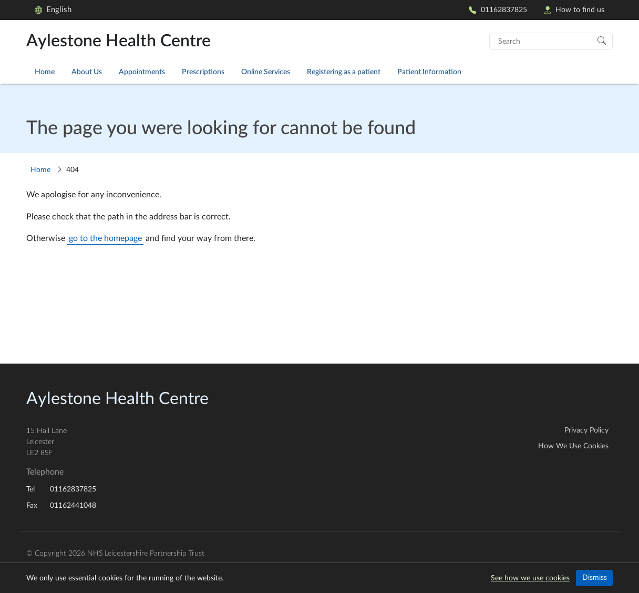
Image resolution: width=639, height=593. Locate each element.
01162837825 (498, 10)
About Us (86, 72)
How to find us (574, 10)
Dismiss (594, 577)
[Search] (602, 40)
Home (45, 72)
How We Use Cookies (573, 446)
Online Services (265, 72)
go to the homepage (105, 238)
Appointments (142, 72)
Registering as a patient (343, 72)
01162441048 (73, 505)
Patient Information (429, 72)
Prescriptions (203, 72)
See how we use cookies (530, 578)
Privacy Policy (586, 430)
